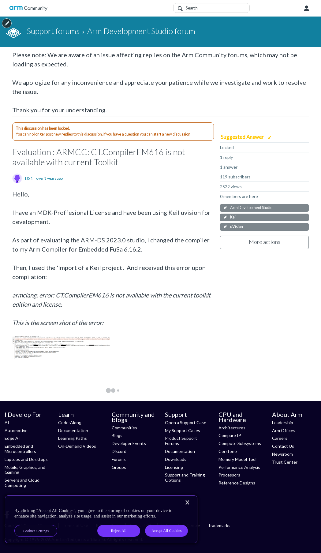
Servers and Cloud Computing (22, 482)
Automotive (16, 430)
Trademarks (219, 525)
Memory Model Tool (237, 459)
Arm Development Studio (251, 207)
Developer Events (129, 443)
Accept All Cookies (166, 531)
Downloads (175, 459)
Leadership (282, 422)
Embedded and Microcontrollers (20, 448)
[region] (101, 519)
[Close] (187, 502)
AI (7, 422)
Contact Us (283, 446)
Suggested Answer (243, 137)
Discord (119, 451)
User (307, 9)
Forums (119, 459)
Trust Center (284, 462)
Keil (233, 217)
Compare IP (229, 435)
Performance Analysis (239, 467)
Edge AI (12, 438)
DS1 (29, 178)
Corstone (227, 451)
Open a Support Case (185, 422)
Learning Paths (72, 438)
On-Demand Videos (77, 446)
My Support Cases (182, 430)
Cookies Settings (36, 531)
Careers (279, 438)
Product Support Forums (181, 440)
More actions (264, 241)
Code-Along (69, 422)
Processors (229, 474)
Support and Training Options (185, 477)
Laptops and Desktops (26, 459)
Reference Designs (236, 482)
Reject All (119, 531)
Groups (119, 467)
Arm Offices (283, 430)
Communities (124, 427)
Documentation (73, 430)
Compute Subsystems (239, 443)
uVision (236, 226)
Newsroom (282, 454)
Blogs (117, 435)
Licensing (174, 467)
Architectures (231, 427)
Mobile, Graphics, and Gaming (25, 470)
